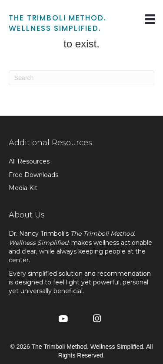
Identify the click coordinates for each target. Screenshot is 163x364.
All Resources (29, 161)
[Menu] (150, 19)
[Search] (81, 77)
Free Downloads (33, 175)
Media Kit (23, 188)
